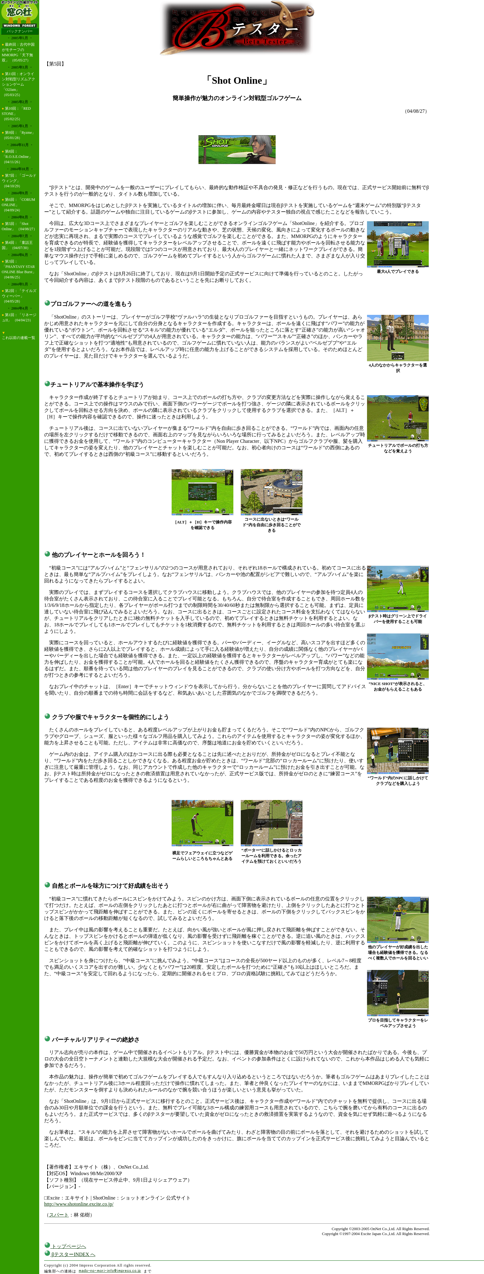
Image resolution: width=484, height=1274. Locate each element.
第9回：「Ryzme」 (20, 132)
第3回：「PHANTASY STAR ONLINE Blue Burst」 (19, 266)
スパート (59, 1214)
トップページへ (65, 1246)
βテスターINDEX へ (69, 1254)
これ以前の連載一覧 (18, 338)
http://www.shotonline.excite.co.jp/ (79, 1204)
